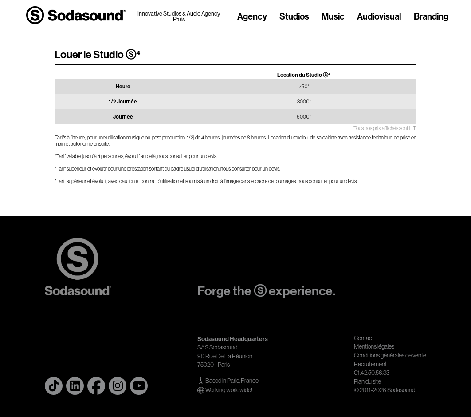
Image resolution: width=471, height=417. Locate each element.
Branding (431, 17)
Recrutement (370, 364)
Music (333, 17)
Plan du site (367, 381)
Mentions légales (374, 346)
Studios (294, 17)
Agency (252, 17)
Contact (364, 338)
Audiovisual (379, 17)
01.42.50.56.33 (371, 372)
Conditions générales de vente (390, 355)
